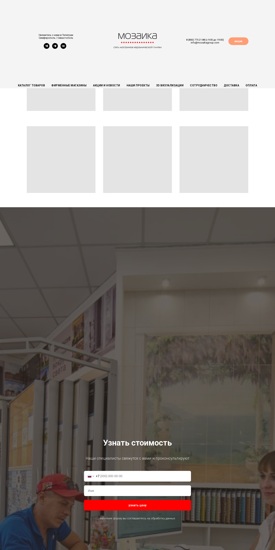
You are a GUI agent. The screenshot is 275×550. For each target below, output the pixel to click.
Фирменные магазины (69, 85)
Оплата (251, 85)
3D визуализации (170, 85)
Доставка (231, 85)
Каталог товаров (31, 85)
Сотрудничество (203, 85)
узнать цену (137, 505)
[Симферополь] (46, 47)
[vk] (63, 47)
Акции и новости (106, 85)
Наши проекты (138, 85)
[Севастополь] (55, 47)
